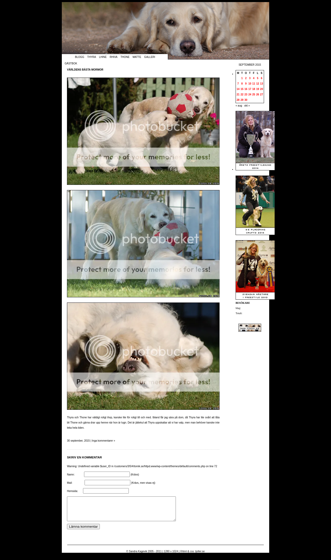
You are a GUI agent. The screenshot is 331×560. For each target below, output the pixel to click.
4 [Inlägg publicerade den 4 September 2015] (253, 78)
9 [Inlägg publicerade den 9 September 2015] (246, 83)
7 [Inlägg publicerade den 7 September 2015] (238, 83)
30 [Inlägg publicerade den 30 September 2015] (245, 100)
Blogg (79, 57)
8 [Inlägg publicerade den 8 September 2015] (242, 83)
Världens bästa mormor (85, 69)
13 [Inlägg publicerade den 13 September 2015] (261, 83)
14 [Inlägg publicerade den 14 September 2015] (238, 89)
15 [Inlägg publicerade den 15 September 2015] (241, 89)
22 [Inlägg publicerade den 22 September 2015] (241, 94)
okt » (247, 105)
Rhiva (113, 57)
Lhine (103, 57)
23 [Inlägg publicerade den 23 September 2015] (245, 94)
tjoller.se (200, 556)
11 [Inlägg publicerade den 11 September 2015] (253, 83)
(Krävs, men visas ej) (143, 482)
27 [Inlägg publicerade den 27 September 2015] (261, 94)
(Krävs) (135, 474)
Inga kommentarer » (103, 440)
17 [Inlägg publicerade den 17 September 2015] (249, 89)
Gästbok (71, 63)
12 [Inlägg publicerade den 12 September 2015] (257, 83)
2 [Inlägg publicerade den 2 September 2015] (246, 78)
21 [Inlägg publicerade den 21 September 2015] (238, 94)
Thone (125, 57)
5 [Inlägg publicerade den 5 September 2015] (257, 78)
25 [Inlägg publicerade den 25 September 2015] (253, 94)
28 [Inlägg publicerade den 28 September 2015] (238, 100)
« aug (239, 105)
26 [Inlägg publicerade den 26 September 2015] (257, 94)
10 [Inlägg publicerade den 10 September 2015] (249, 83)
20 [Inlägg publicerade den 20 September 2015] (261, 89)
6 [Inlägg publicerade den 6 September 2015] (261, 78)
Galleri (149, 57)
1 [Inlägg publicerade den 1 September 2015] (242, 78)
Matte (137, 57)
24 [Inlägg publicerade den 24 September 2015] (249, 94)
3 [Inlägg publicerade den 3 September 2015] (250, 78)
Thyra (91, 57)
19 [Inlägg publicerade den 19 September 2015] (257, 89)
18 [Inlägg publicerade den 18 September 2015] (253, 89)
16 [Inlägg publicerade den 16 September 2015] (245, 89)
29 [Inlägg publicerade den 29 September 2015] (241, 100)
